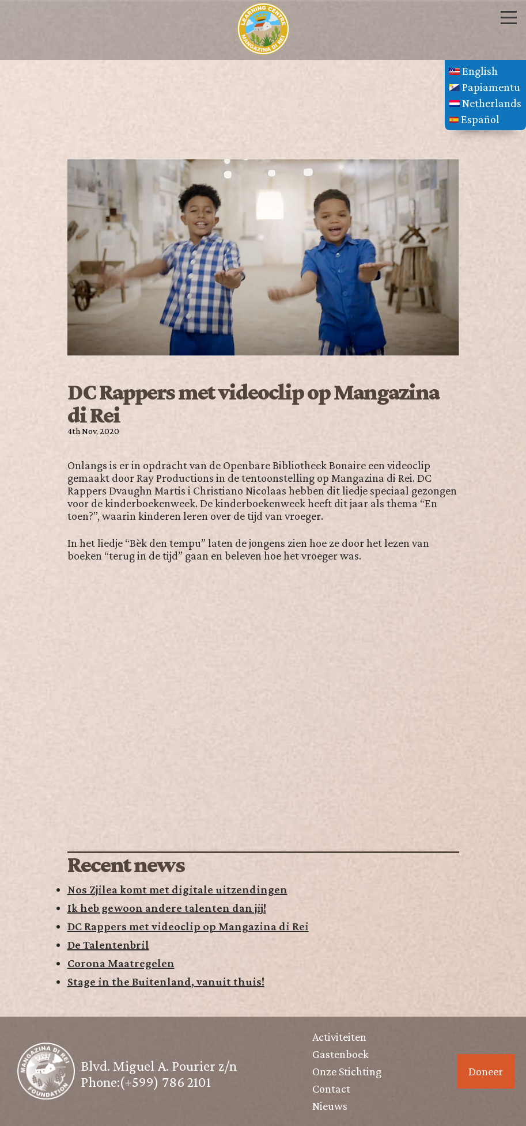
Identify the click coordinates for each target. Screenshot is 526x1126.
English (473, 70)
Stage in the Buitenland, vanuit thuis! (165, 981)
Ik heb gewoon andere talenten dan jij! (166, 907)
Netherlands (485, 103)
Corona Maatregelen (121, 963)
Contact (331, 1088)
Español (474, 119)
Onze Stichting (346, 1071)
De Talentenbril (108, 944)
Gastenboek (340, 1054)
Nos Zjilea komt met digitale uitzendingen (177, 889)
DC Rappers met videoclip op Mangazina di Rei (188, 926)
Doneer (485, 1071)
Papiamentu (484, 87)
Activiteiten (339, 1036)
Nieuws (329, 1106)
